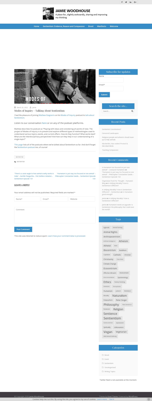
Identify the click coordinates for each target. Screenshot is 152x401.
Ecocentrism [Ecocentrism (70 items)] (110, 268)
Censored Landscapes (110, 133)
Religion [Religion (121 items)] (118, 309)
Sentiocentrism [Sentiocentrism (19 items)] (108, 322)
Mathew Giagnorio (47, 115)
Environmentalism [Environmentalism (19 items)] (109, 277)
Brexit (90, 26)
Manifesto (101, 26)
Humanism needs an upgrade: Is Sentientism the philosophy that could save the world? (118, 207)
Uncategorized (110, 367)
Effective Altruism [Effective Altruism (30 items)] (110, 273)
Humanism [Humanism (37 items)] (108, 291)
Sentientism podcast (26, 147)
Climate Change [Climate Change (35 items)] (110, 264)
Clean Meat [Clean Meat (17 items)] (120, 259)
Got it (111, 399)
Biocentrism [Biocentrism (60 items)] (110, 250)
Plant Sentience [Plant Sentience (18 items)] (127, 304)
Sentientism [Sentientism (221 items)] (112, 318)
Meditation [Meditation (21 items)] (127, 291)
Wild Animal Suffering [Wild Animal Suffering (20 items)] (110, 336)
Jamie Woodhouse (36, 396)
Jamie (34, 107)
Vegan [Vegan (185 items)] (108, 332)
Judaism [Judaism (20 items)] (118, 291)
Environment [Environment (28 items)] (124, 273)
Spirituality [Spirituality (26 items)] (107, 327)
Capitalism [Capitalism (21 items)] (107, 255)
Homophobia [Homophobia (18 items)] (117, 286)
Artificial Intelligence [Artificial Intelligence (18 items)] (109, 241)
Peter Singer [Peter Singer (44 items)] (121, 300)
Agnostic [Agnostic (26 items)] (106, 227)
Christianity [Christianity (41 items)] (108, 259)
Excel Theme (113, 396)
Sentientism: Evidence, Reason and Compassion (64, 26)
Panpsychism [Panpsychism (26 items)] (108, 300)
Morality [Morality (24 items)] (106, 296)
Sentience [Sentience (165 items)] (110, 314)
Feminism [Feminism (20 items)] (107, 286)
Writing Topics (110, 371)
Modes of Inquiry (68, 115)
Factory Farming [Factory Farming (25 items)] (120, 282)
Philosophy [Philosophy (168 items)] (111, 305)
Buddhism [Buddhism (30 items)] (122, 250)
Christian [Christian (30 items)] (127, 255)
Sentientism (19, 157)
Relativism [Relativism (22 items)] (107, 309)
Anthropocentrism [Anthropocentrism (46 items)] (112, 236)
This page (18, 144)
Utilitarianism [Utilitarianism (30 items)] (119, 327)
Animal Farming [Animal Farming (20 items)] (117, 227)
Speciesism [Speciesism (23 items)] (120, 323)
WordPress (132, 396)
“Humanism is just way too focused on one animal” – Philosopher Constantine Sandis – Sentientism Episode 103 (75, 176)
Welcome (114, 26)
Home (36, 26)
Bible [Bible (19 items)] (115, 245)
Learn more (102, 399)
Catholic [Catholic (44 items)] (117, 254)
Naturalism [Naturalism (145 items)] (119, 295)
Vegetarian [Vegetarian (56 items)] (121, 331)
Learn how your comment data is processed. (67, 236)
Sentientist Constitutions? (111, 129)
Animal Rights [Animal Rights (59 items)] (110, 232)
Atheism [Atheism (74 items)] (123, 241)
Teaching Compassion (110, 150)
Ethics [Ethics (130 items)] (107, 282)
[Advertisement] (76, 45)
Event (107, 359)
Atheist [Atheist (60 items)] (107, 245)
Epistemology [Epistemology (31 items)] (123, 277)
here (44, 123)
